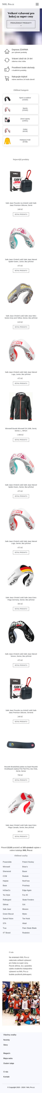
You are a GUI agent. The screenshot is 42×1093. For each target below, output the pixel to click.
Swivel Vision (8, 919)
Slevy (5, 1045)
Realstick (26, 933)
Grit (23, 904)
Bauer (24, 871)
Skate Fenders (28, 900)
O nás (5, 1072)
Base (5, 885)
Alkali (24, 923)
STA (4, 923)
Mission (25, 909)
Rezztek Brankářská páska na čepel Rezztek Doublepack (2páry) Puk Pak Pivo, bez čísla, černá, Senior (21, 769)
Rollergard (7, 900)
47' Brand (6, 933)
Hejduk (5, 881)
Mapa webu (8, 1058)
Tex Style (6, 895)
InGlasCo (6, 890)
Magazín (6, 1053)
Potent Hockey (28, 862)
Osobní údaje (8, 1063)
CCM (5, 876)
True (4, 928)
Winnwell (6, 867)
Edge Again (26, 890)
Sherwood (7, 871)
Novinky (6, 1040)
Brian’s (25, 867)
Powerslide (7, 862)
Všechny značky (9, 1035)
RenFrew (26, 881)
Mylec (24, 914)
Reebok (25, 876)
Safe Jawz (7, 909)
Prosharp (26, 885)
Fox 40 (25, 895)
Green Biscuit (8, 914)
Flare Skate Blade (29, 928)
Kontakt (6, 1077)
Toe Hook (26, 919)
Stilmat (5, 904)
